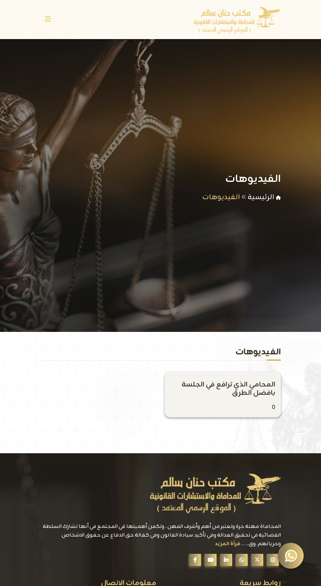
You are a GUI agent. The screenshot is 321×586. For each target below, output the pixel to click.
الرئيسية (261, 197)
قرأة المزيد (227, 544)
